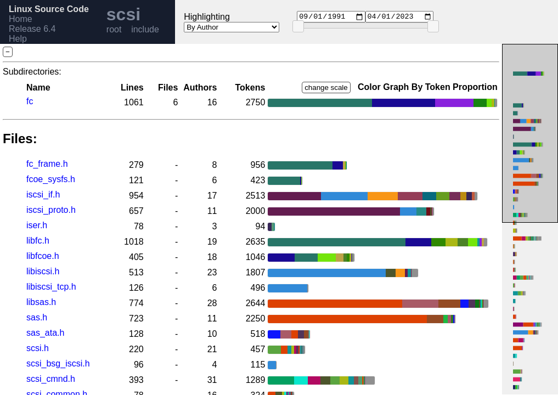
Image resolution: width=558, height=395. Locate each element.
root (114, 29)
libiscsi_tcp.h (51, 286)
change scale (326, 87)
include (145, 29)
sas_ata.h (45, 332)
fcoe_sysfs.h (50, 179)
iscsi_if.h (43, 194)
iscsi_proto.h (51, 210)
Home (20, 19)
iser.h (36, 225)
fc (29, 101)
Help (18, 38)
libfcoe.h (42, 256)
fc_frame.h (47, 163)
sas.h (36, 317)
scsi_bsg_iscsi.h (58, 363)
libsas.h (41, 302)
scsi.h (37, 348)
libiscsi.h (42, 271)
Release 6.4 (32, 28)
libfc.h (37, 240)
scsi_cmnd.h (50, 378)
